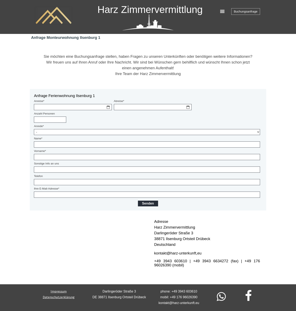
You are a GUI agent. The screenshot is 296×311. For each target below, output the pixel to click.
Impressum (59, 291)
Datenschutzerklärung (59, 297)
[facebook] (248, 295)
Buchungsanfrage (246, 11)
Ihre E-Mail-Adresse (46, 188)
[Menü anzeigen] (222, 11)
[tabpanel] (148, 65)
